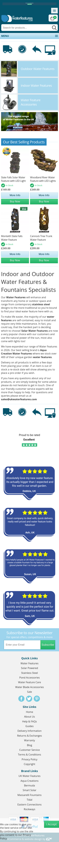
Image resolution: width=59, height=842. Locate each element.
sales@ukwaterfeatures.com (19, 399)
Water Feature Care (29, 682)
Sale (29, 691)
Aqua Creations (29, 781)
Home (29, 712)
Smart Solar (29, 790)
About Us (29, 716)
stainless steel (41, 304)
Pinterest (37, 699)
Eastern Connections (29, 804)
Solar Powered (29, 668)
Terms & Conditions (29, 754)
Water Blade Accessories (29, 687)
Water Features (16, 297)
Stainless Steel (29, 673)
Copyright (29, 764)
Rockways (29, 809)
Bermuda (29, 785)
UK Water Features (29, 776)
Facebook (21, 699)
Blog (29, 745)
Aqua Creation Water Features (24, 351)
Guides (29, 726)
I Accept (51, 824)
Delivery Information (29, 731)
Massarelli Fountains (29, 795)
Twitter (29, 699)
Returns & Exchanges (29, 735)
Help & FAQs (29, 721)
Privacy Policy (29, 759)
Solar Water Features (34, 330)
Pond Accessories (29, 677)
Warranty (29, 740)
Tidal (29, 799)
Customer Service (29, 750)
